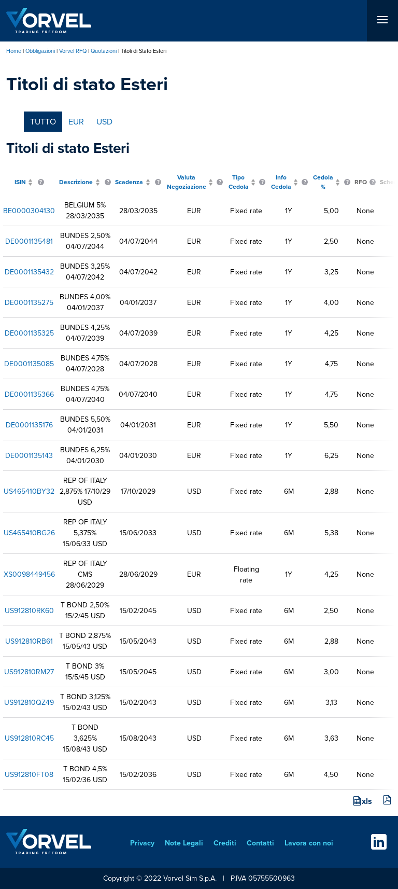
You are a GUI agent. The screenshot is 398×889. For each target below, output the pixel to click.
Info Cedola (281, 182)
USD (104, 122)
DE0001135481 (29, 241)
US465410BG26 (29, 532)
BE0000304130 (29, 210)
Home (13, 51)
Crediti (225, 843)
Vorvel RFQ (73, 51)
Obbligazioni (40, 51)
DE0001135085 (29, 363)
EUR (76, 122)
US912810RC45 (29, 738)
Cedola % (323, 182)
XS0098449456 (29, 574)
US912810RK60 (29, 610)
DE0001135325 (29, 333)
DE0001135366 (29, 394)
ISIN (20, 182)
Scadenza (129, 182)
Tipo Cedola (239, 182)
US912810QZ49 (29, 702)
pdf (387, 800)
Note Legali (184, 843)
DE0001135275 (29, 302)
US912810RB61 (29, 641)
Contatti (260, 843)
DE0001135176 (29, 425)
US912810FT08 (29, 774)
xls (367, 801)
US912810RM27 (29, 671)
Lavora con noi (309, 843)
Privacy (142, 843)
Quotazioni (104, 51)
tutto (43, 122)
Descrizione (76, 182)
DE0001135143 (29, 455)
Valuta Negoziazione (186, 182)
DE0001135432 (29, 272)
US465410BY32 (29, 491)
